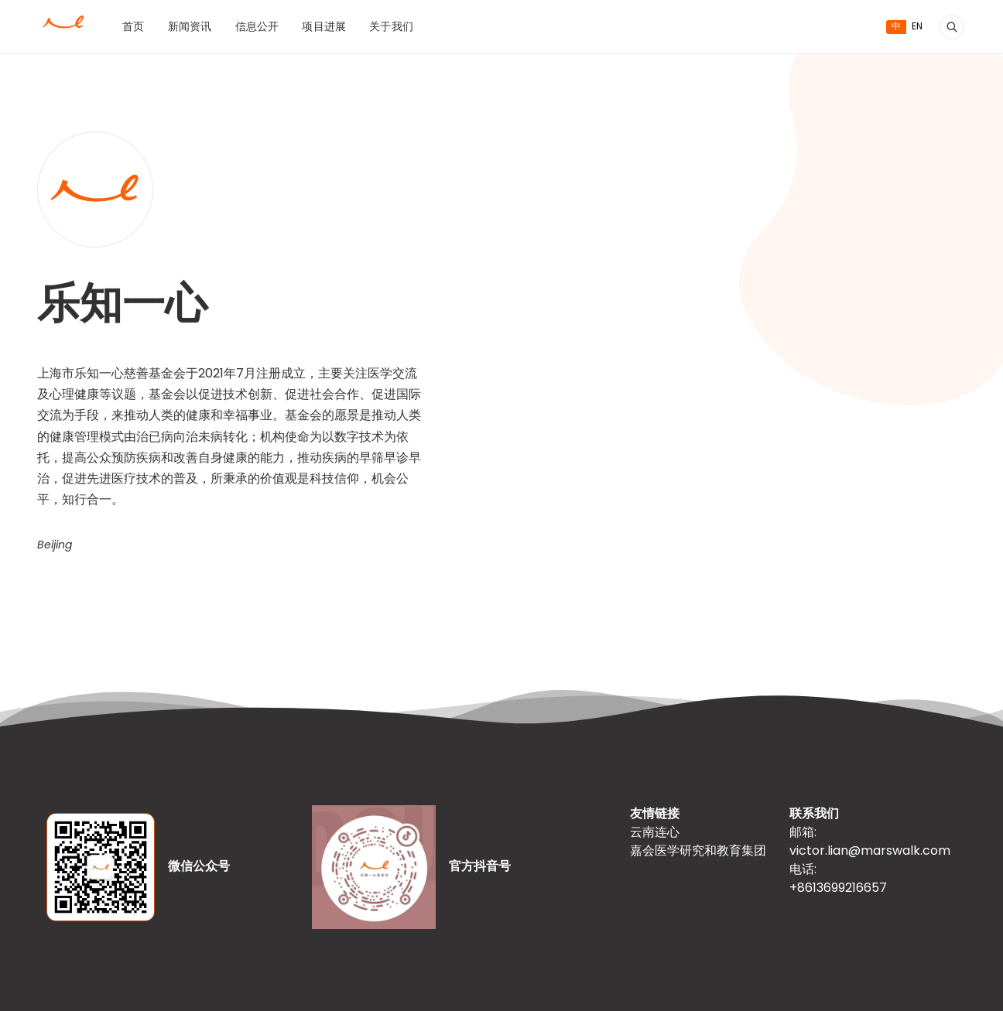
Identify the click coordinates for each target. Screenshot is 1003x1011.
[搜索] (952, 27)
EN (917, 27)
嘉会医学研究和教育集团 (698, 851)
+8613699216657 (838, 888)
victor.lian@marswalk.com (869, 851)
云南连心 (655, 832)
